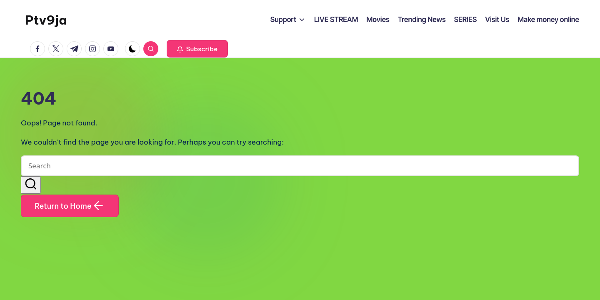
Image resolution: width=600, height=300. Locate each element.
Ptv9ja (46, 20)
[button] (197, 49)
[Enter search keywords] (300, 165)
